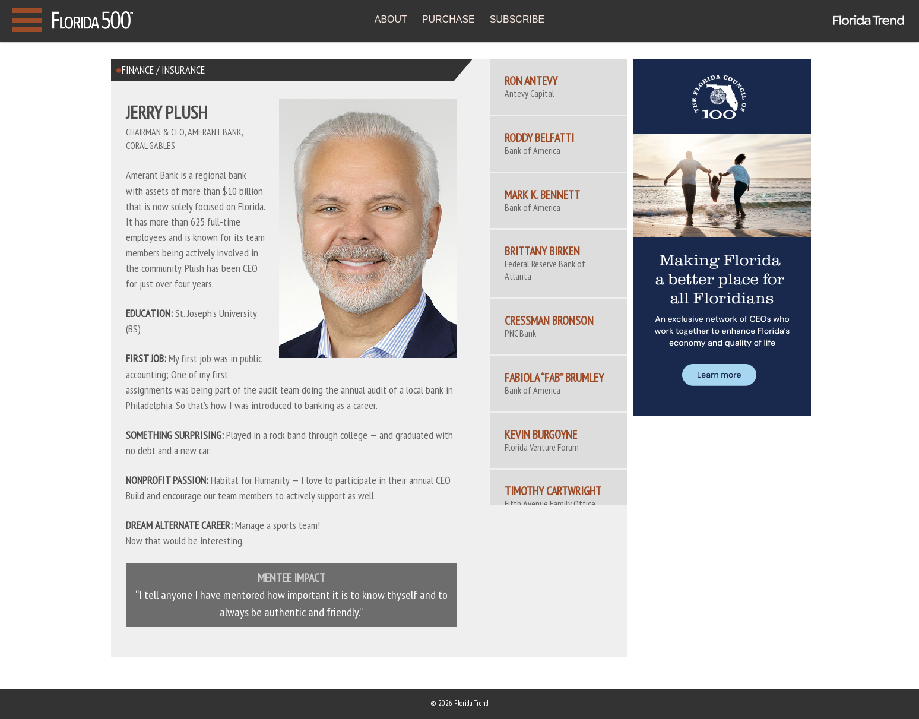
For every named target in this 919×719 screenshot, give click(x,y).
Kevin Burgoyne (541, 434)
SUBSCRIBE (517, 19)
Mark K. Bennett (542, 194)
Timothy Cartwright (553, 491)
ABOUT (391, 19)
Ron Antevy (531, 80)
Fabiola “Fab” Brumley (554, 377)
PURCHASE (448, 19)
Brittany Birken (542, 251)
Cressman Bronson (549, 320)
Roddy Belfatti (539, 137)
